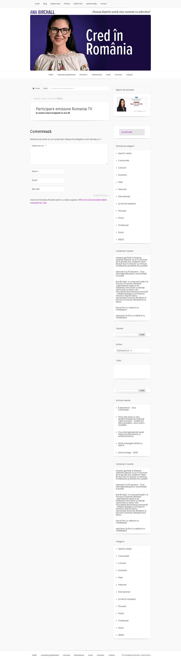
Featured (122, 189)
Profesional (123, 225)
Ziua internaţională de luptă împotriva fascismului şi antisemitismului (131, 434)
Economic (122, 175)
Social (121, 232)
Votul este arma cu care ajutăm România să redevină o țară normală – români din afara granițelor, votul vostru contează (131, 421)
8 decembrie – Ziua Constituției (127, 409)
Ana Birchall (126, 132)
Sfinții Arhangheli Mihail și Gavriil (130, 444)
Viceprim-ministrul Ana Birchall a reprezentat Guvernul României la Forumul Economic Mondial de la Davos (131, 298)
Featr (120, 182)
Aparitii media (124, 153)
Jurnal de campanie (127, 203)
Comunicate (123, 160)
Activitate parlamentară (50, 655)
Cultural (122, 168)
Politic (45, 88)
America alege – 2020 (128, 452)
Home (37, 88)
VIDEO (121, 239)
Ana (117, 308)
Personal (122, 211)
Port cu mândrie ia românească (127, 309)
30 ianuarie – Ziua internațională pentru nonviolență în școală (131, 273)
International (124, 196)
